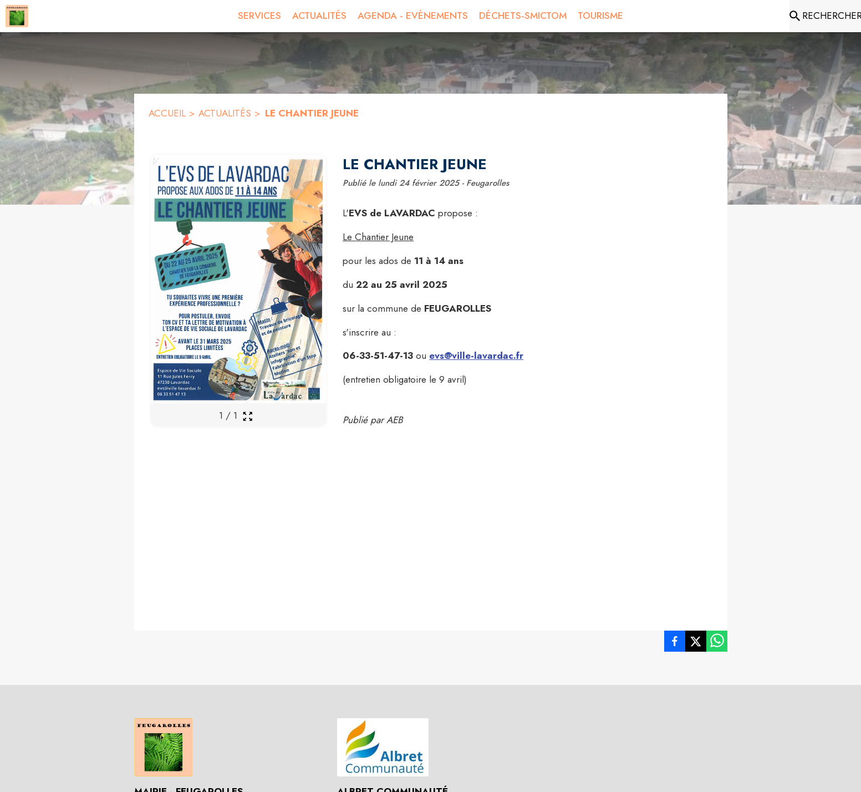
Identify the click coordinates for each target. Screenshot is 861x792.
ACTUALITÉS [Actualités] (224, 113)
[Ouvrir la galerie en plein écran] (247, 416)
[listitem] (674, 643)
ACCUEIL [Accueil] (167, 113)
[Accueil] (17, 16)
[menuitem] (259, 14)
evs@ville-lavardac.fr (476, 355)
